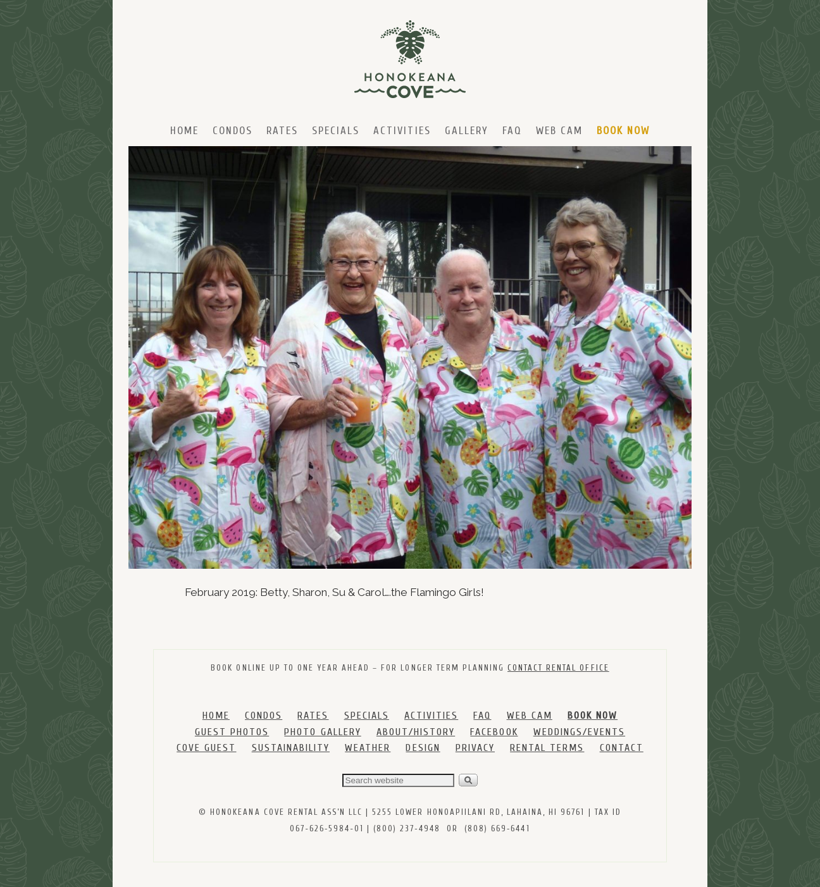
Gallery (466, 131)
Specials (335, 131)
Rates (282, 131)
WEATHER (367, 748)
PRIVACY (475, 748)
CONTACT (621, 748)
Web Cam (559, 131)
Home (184, 131)
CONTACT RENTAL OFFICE (558, 668)
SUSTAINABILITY (291, 748)
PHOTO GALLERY (322, 732)
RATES (312, 715)
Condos (232, 131)
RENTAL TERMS (547, 748)
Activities (401, 131)
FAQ (512, 131)
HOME (216, 715)
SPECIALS (366, 715)
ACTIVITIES (431, 715)
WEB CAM (529, 715)
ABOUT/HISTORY (415, 732)
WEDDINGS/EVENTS (579, 732)
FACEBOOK (494, 732)
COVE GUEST (206, 748)
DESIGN (423, 748)
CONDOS (263, 715)
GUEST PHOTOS (232, 732)
